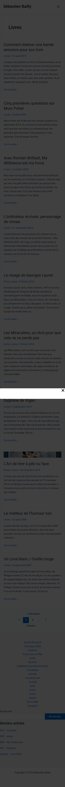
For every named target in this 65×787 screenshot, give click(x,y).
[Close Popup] (63, 390)
